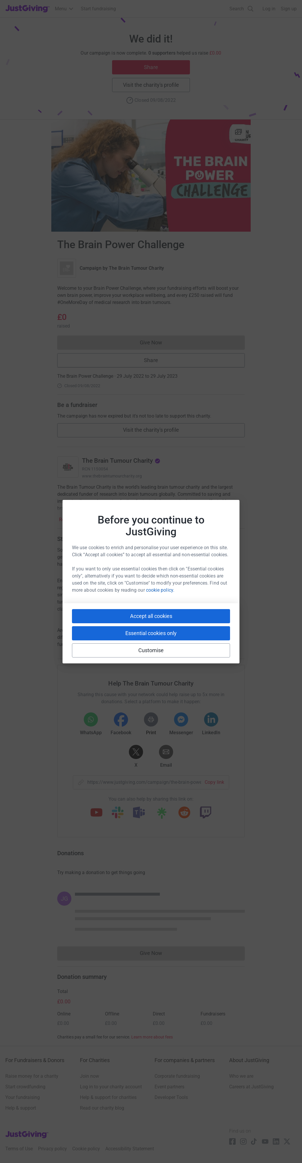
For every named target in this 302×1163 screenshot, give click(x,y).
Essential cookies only (151, 633)
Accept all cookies (151, 616)
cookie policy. (160, 590)
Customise (151, 650)
